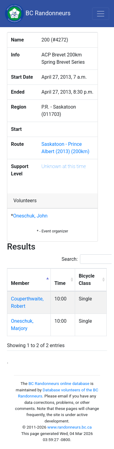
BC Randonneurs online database (59, 383)
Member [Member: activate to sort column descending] (20, 283)
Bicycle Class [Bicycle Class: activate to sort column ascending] (87, 279)
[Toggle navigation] (100, 14)
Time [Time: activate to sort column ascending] (60, 283)
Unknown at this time (63, 166)
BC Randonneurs (38, 13)
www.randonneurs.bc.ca (69, 427)
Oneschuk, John (30, 216)
